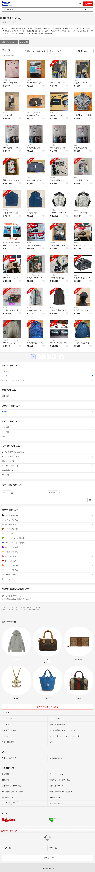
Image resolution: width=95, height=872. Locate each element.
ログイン (77, 4)
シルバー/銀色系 (47, 570)
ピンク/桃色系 (47, 556)
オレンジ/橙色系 (47, 565)
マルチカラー (47, 579)
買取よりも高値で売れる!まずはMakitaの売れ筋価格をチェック (47, 597)
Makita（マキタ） (9, 42)
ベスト (52, 80)
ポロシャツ (6, 80)
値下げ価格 (47, 396)
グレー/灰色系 (47, 524)
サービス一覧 (6, 848)
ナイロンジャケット (33, 112)
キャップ (77, 307)
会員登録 (88, 4)
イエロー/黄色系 (47, 552)
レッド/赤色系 (47, 561)
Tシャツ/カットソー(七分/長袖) (12, 242)
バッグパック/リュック (34, 275)
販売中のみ (30, 51)
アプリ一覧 (53, 848)
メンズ (24, 42)
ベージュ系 (47, 534)
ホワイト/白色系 (47, 520)
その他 (29, 80)
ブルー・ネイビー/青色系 (47, 543)
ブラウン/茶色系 (47, 529)
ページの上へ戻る (47, 858)
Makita (47, 412)
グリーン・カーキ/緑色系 (47, 538)
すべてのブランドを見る (47, 707)
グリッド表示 (56, 51)
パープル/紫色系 (47, 547)
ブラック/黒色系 (47, 515)
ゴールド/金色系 (47, 574)
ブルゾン (77, 112)
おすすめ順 (42, 51)
